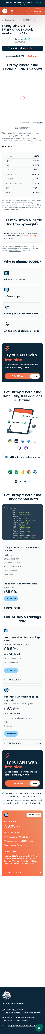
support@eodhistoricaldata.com (23, 1025)
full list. (32, 863)
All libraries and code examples (22, 457)
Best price (33, 56)
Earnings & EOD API (14, 56)
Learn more (11, 598)
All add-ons (22, 481)
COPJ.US (13, 233)
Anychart (40, 123)
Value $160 (34, 815)
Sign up (37, 11)
